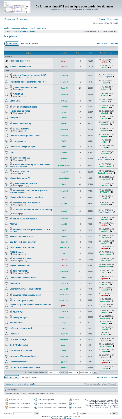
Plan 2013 (14, 334)
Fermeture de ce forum (20, 61)
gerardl (64, 367)
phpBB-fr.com (66, 418)
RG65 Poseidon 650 (21, 158)
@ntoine (64, 61)
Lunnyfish (64, 106)
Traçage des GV (20, 141)
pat (64, 253)
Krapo (64, 323)
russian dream (64, 165)
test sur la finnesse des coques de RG (29, 75)
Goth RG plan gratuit (19, 345)
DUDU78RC (105, 192)
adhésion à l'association (20, 66)
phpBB (53, 416)
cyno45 (105, 329)
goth (12, 152)
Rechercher (112, 19)
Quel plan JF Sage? (18, 339)
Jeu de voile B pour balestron (23, 242)
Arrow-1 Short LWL (21, 171)
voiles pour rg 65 (20, 317)
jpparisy (64, 345)
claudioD (64, 95)
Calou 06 (64, 88)
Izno (64, 278)
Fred (64, 147)
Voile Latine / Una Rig (22, 124)
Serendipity (15, 283)
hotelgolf (64, 76)
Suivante (114, 43)
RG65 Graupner (17, 252)
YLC (104, 142)
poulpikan (64, 152)
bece (105, 83)
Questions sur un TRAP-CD (25, 184)
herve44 (64, 203)
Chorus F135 (64, 248)
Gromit (64, 158)
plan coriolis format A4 (20, 178)
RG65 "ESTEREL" (20, 271)
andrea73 (64, 339)
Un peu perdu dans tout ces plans (25, 367)
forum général (23, 31)
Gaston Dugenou (105, 173)
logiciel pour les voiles (20, 111)
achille (104, 67)
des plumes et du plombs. (21, 351)
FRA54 (105, 237)
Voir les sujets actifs (38, 28)
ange (64, 112)
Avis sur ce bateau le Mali (21, 236)
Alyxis (64, 236)
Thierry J (104, 107)
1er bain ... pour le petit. (23, 300)
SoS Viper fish (16, 323)
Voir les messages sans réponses (16, 28)
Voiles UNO (15, 101)
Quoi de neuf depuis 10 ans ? (26, 87)
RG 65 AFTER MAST (21, 129)
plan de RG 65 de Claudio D (25, 219)
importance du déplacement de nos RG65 (28, 82)
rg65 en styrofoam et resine (25, 107)
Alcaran (13, 224)
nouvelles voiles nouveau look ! (27, 295)
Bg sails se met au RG (22, 259)
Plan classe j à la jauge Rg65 (22, 147)
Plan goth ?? (15, 118)
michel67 (104, 231)
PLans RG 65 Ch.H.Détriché (22, 247)
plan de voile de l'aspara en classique (26, 197)
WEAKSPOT (18, 312)
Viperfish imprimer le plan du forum (25, 289)
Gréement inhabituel (19, 362)
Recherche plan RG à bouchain (26, 203)
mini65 (64, 224)
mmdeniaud (64, 178)
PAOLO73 (105, 260)
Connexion (9, 19)
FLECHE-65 (18, 94)
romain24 (64, 289)
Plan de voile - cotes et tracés (23, 278)
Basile (64, 118)
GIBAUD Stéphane (105, 77)
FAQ (102, 19)
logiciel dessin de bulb (20, 265)
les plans (33, 31)
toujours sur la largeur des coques (25, 135)
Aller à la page (102, 43)
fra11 (64, 141)
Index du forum (10, 31)
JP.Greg (64, 101)
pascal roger (64, 294)
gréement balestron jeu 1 (21, 328)
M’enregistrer (22, 19)
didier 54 (64, 242)
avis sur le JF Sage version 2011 (24, 356)
